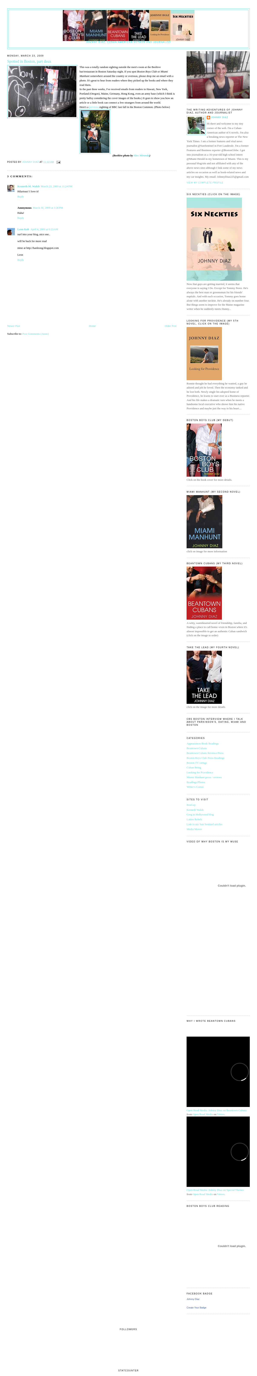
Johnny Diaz (219, 117)
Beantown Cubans (197, 748)
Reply (20, 196)
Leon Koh (23, 229)
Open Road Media (203, 1114)
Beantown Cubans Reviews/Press (205, 753)
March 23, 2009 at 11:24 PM (56, 186)
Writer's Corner (195, 786)
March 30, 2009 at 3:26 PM (48, 207)
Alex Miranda (142, 155)
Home (92, 325)
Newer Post (13, 325)
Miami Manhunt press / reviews (204, 777)
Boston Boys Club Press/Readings (205, 758)
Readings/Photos (196, 782)
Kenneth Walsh (195, 809)
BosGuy (191, 804)
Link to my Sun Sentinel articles (204, 824)
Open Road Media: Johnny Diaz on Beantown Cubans (217, 1110)
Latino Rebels (194, 819)
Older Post (170, 325)
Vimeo (220, 1114)
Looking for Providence (200, 772)
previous (94, 107)
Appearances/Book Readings (203, 743)
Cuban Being (194, 767)
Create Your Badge (196, 1307)
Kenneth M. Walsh (28, 186)
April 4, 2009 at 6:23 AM (44, 229)
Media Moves (194, 829)
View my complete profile (205, 182)
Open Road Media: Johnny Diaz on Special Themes (215, 1190)
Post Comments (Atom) (35, 333)
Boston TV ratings (197, 762)
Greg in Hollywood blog (200, 814)
